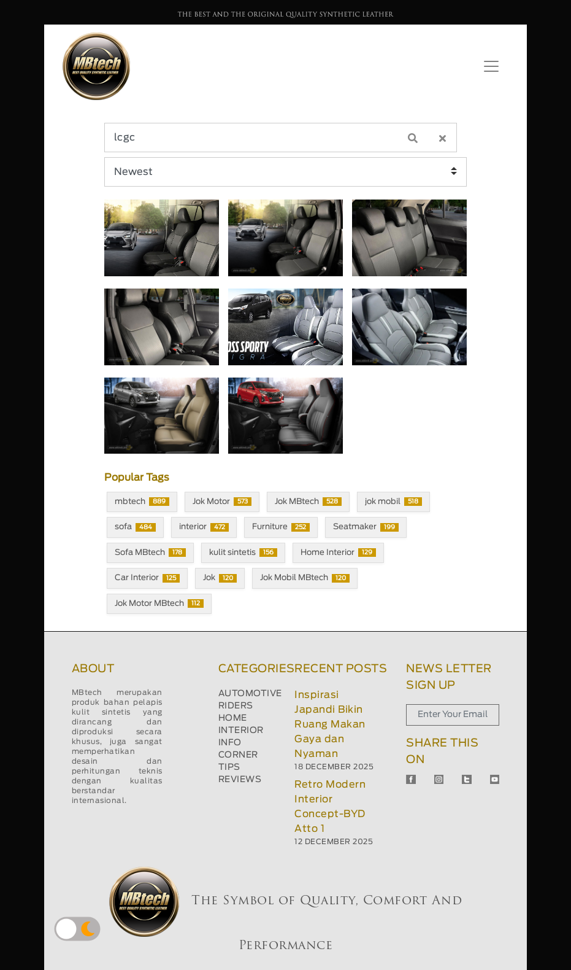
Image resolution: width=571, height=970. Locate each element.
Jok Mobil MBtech (305, 578)
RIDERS (235, 706)
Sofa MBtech (150, 552)
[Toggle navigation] (491, 66)
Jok (220, 578)
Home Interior (338, 552)
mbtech (142, 501)
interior (204, 527)
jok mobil (393, 501)
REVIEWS (240, 779)
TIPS (229, 767)
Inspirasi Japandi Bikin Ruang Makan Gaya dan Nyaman (330, 724)
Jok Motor (222, 501)
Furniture (281, 527)
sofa (135, 527)
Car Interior (147, 578)
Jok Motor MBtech (159, 603)
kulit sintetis (243, 552)
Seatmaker (366, 527)
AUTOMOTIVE (250, 693)
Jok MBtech (308, 501)
